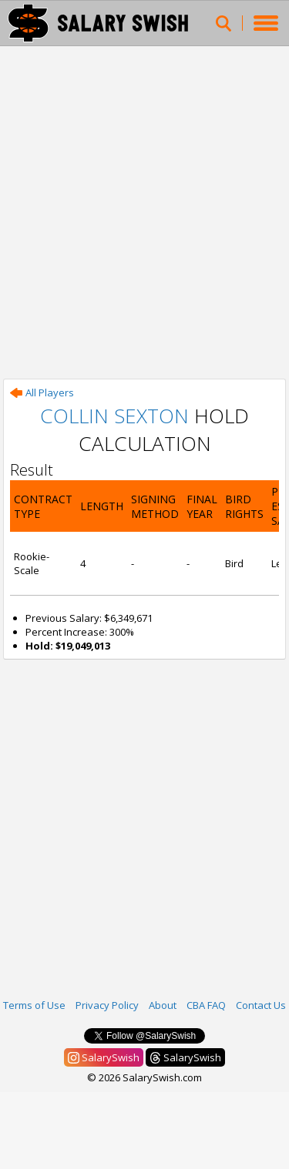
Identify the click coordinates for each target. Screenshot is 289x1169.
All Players (42, 392)
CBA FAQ (206, 1005)
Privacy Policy (107, 1005)
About (162, 1005)
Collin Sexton (114, 415)
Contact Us (261, 1005)
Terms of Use (34, 1005)
